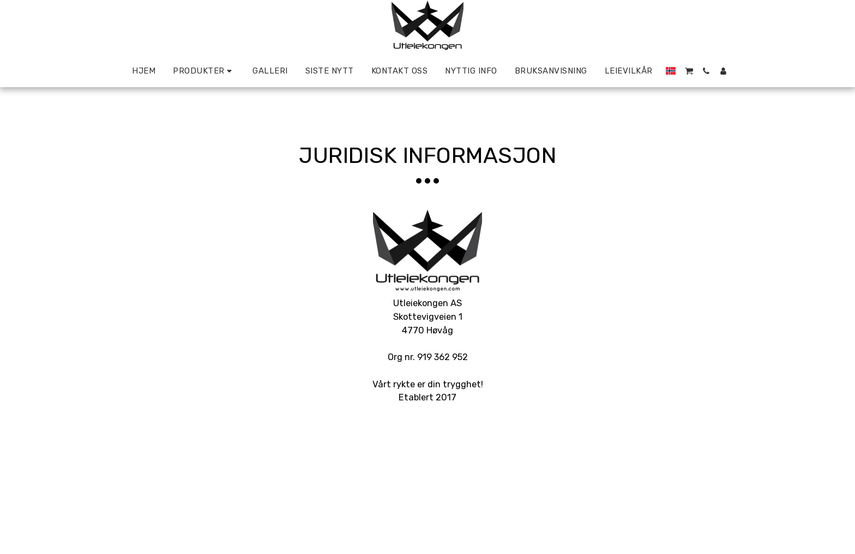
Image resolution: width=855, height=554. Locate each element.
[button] (689, 71)
